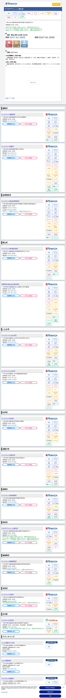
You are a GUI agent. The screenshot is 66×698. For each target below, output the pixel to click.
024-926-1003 (12, 293)
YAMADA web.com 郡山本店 (10, 284)
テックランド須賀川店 (8, 455)
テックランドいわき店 (8, 371)
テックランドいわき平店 (8, 335)
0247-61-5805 (17, 37)
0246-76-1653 (12, 379)
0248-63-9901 (12, 462)
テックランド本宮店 (7, 594)
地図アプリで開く (10, 98)
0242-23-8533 (12, 208)
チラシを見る (28, 124)
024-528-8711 (12, 153)
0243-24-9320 (12, 601)
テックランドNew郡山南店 (9, 248)
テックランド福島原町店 (8, 561)
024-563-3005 (12, 121)
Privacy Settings (50, 687)
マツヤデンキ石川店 (7, 620)
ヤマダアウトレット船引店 (9, 528)
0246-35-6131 (12, 342)
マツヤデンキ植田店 (7, 678)
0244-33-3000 (12, 568)
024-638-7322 (12, 669)
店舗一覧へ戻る (56, 4)
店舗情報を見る (11, 124)
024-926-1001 (12, 291)
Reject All (50, 692)
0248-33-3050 (12, 425)
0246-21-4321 (12, 651)
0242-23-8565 (12, 209)
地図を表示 (33, 82)
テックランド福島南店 (8, 114)
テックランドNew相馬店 (9, 495)
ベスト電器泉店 (6, 660)
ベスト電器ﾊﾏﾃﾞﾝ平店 (7, 642)
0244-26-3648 (12, 502)
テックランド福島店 (7, 146)
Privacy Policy (4, 692)
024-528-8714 (12, 155)
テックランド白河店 (7, 418)
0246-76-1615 (12, 377)
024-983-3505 (12, 255)
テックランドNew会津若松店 (10, 201)
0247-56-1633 (12, 627)
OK (50, 696)
